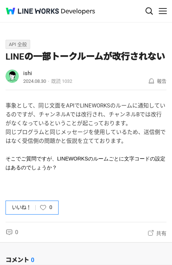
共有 (161, 233)
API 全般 (18, 44)
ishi (27, 73)
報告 (161, 81)
